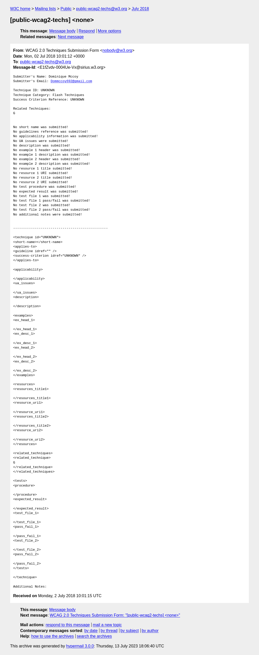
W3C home (20, 9)
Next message (71, 37)
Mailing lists (45, 9)
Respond (87, 31)
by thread (109, 630)
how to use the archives (52, 636)
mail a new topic (107, 625)
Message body (62, 31)
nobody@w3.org (117, 50)
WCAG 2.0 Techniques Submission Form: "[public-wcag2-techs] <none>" (115, 615)
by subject (129, 630)
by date (90, 630)
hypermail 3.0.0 (80, 646)
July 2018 (140, 9)
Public (66, 9)
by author (150, 630)
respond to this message (68, 625)
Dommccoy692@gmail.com (71, 81)
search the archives (94, 636)
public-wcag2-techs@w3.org (101, 9)
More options (109, 31)
